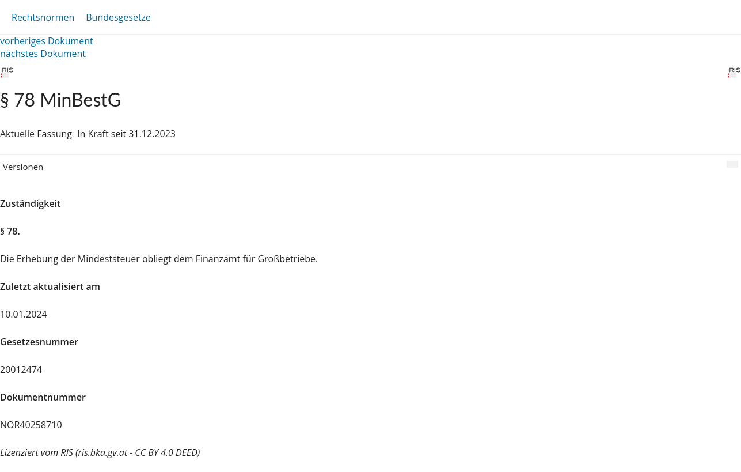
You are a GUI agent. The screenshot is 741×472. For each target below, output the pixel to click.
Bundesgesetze (118, 17)
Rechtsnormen (43, 17)
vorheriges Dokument (46, 41)
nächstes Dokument (43, 53)
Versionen (23, 166)
